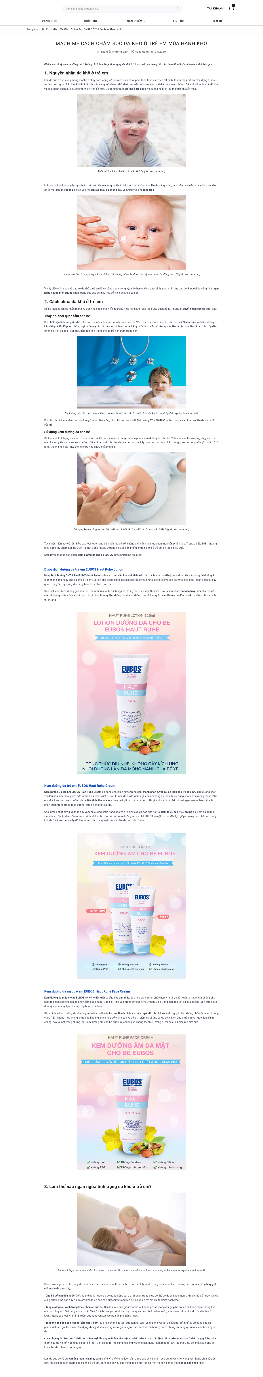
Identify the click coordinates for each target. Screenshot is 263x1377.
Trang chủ (48, 21)
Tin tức (178, 21)
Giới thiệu (92, 21)
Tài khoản (215, 8)
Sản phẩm (136, 21)
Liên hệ (217, 21)
